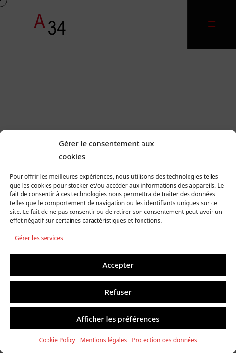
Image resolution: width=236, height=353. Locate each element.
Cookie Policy (57, 340)
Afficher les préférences (117, 319)
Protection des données (164, 340)
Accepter (117, 265)
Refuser (117, 292)
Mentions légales (103, 340)
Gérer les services (39, 238)
